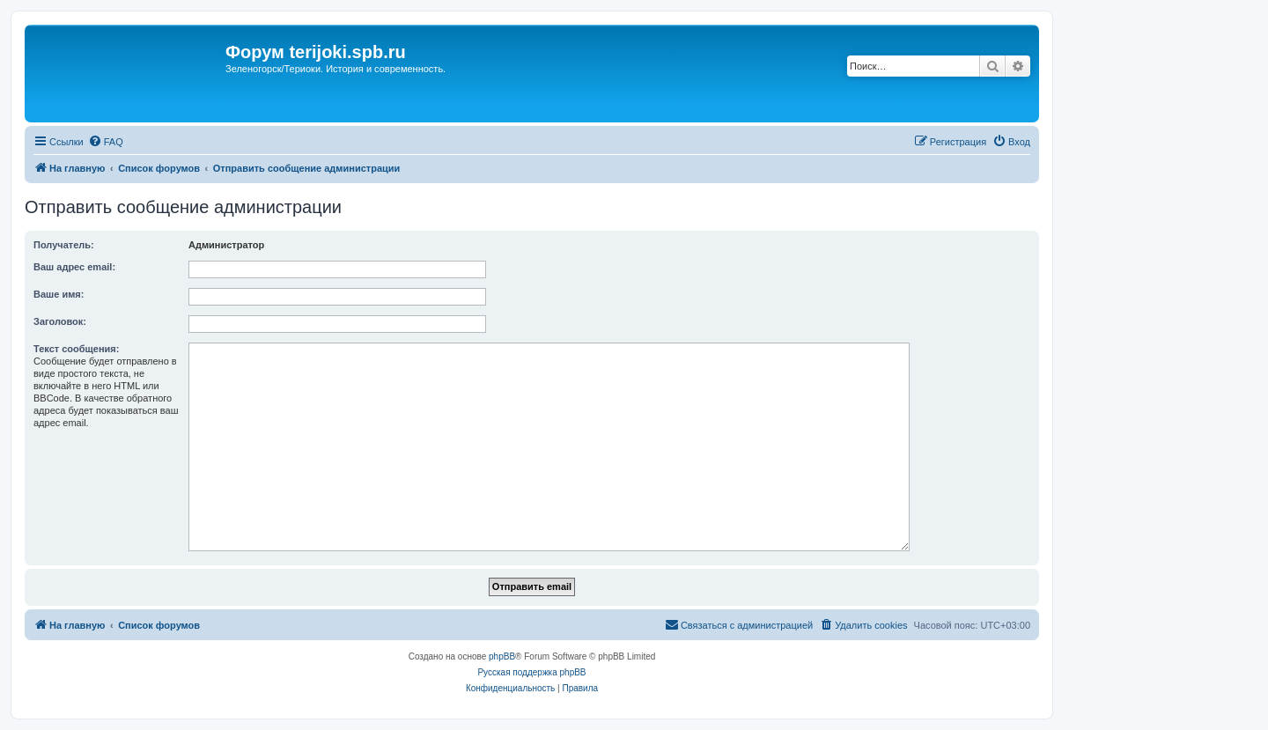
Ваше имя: (58, 294)
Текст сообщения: (76, 348)
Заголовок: (59, 321)
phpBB (502, 656)
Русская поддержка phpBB (531, 672)
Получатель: (63, 245)
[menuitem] (105, 141)
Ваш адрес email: (74, 267)
